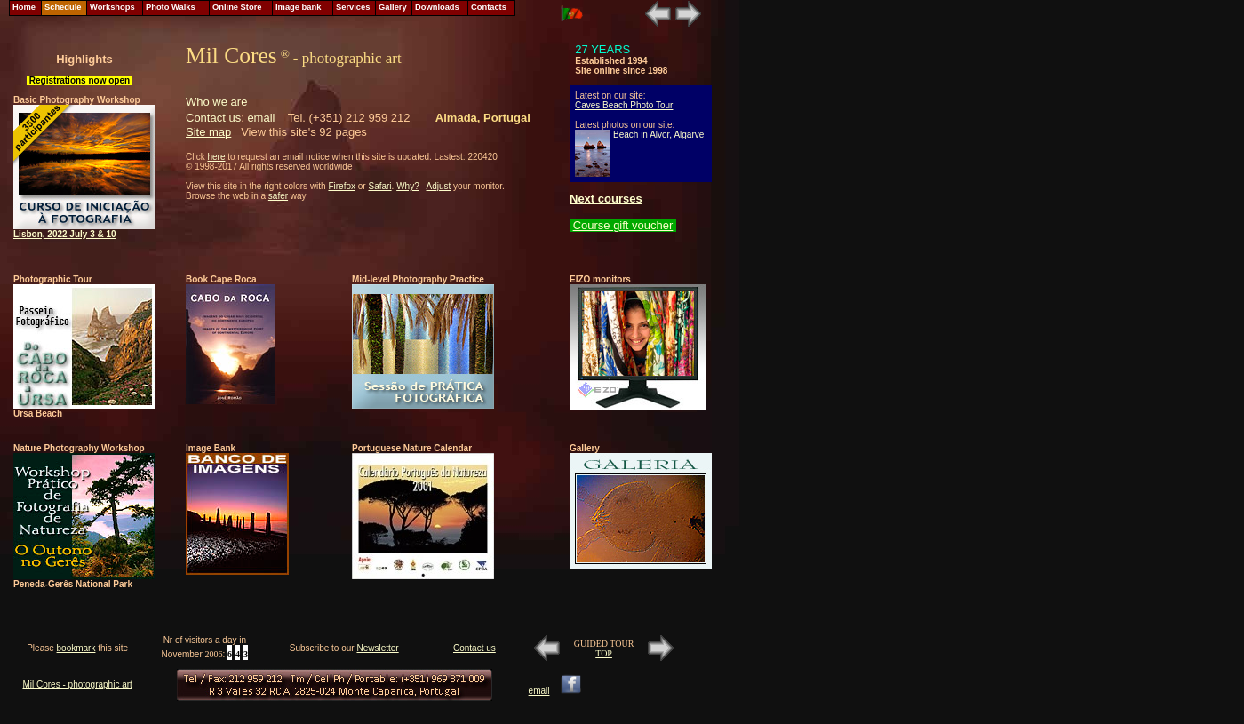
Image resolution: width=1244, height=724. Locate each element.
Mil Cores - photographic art (77, 684)
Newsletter (377, 648)
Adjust (439, 186)
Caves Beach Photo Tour (624, 105)
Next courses (606, 198)
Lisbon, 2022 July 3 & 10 (64, 234)
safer (278, 196)
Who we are (216, 101)
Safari (379, 186)
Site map (208, 132)
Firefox (341, 186)
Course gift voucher (623, 225)
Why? (407, 186)
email (261, 117)
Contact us (213, 117)
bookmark (76, 648)
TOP (603, 653)
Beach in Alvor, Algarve (658, 134)
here (216, 157)
